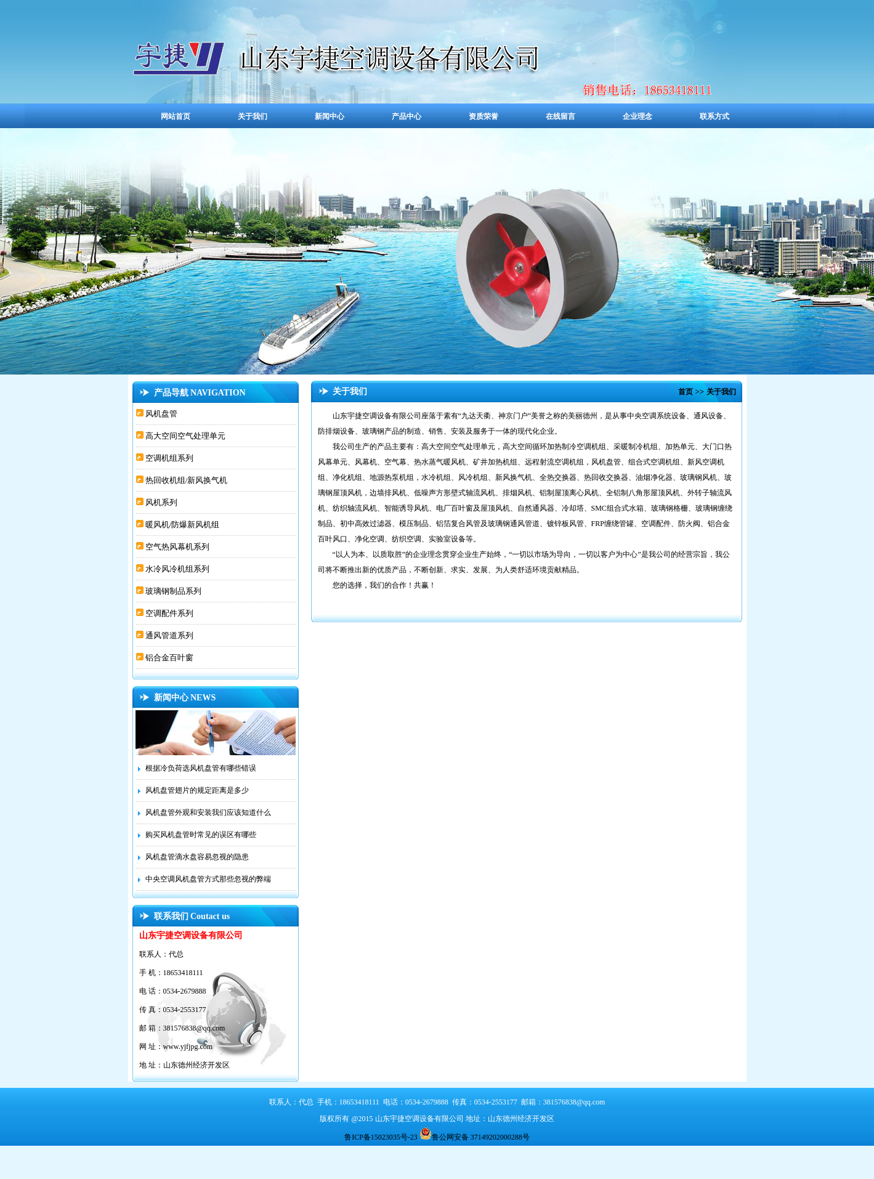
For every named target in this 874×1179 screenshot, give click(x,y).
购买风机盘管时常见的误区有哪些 (200, 834)
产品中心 (406, 116)
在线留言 (560, 116)
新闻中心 (329, 116)
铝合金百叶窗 (168, 657)
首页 (685, 391)
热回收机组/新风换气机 (186, 480)
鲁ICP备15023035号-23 (381, 1137)
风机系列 (160, 502)
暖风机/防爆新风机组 (182, 524)
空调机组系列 (168, 458)
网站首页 (175, 116)
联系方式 (714, 116)
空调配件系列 (168, 613)
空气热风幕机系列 (176, 546)
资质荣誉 (483, 116)
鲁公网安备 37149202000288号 (474, 1133)
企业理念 (637, 116)
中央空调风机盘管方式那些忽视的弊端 (208, 879)
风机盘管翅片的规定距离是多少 (197, 790)
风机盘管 (160, 413)
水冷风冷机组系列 (176, 568)
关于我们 (252, 116)
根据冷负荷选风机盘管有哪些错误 (200, 768)
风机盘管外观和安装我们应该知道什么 (208, 812)
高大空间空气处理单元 (184, 435)
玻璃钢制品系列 (172, 591)
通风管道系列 (168, 635)
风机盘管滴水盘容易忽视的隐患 (197, 857)
